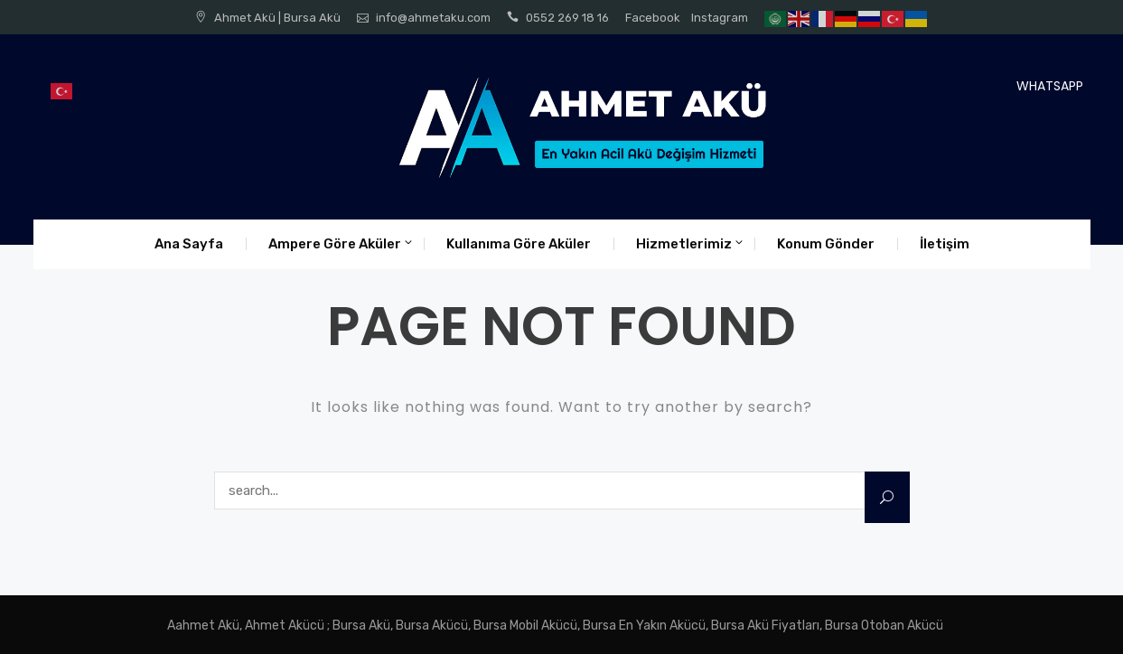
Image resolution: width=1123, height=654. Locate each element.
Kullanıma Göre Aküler (518, 244)
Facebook (652, 17)
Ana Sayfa (188, 244)
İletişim (944, 244)
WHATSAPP (1049, 86)
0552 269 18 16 (567, 17)
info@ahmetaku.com (433, 17)
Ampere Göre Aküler (334, 244)
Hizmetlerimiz (684, 244)
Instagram (719, 17)
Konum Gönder (826, 244)
